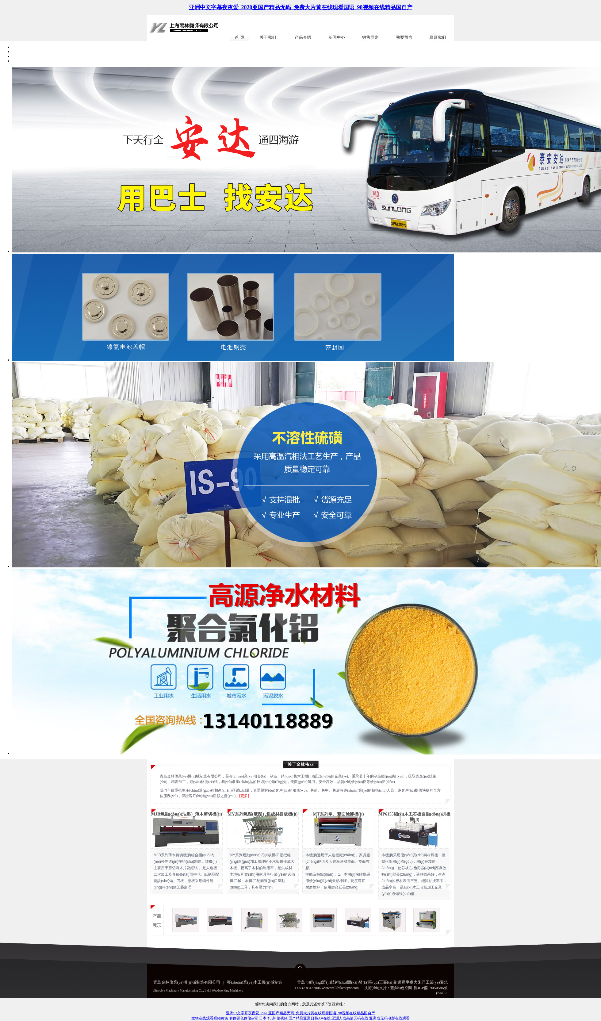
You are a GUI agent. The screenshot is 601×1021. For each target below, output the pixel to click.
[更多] (244, 796)
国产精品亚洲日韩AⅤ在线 (310, 1018)
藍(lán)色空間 (401, 988)
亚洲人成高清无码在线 (349, 1018)
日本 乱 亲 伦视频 (273, 1018)
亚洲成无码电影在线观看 (389, 1018)
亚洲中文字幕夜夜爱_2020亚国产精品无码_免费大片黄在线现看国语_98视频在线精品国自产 (300, 7)
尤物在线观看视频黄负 (209, 1018)
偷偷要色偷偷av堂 (243, 1018)
